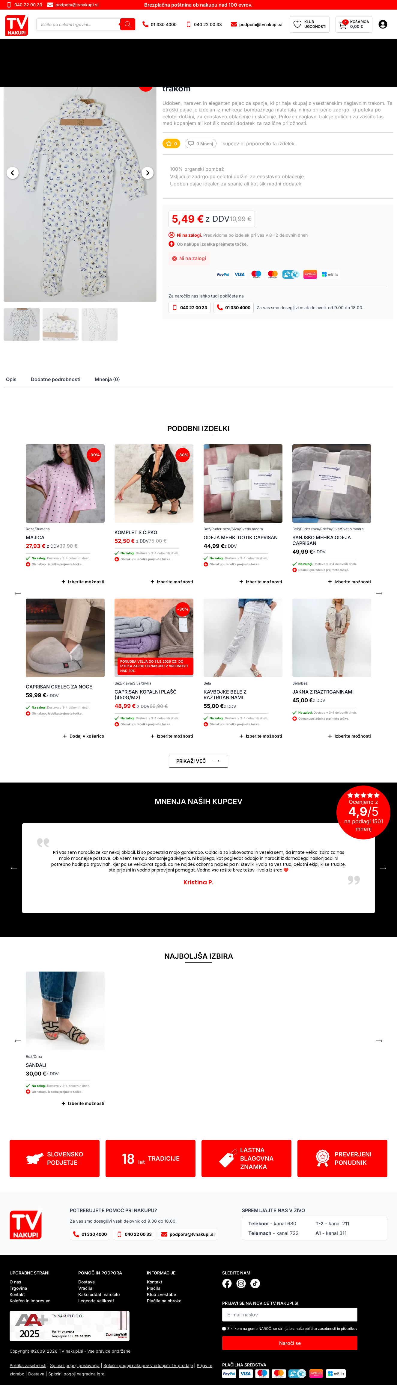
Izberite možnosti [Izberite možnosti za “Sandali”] (86, 1103)
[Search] (127, 24)
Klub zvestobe (161, 1294)
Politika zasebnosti (28, 1365)
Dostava (86, 1281)
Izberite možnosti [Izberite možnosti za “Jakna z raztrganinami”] (353, 735)
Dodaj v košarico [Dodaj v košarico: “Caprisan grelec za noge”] (87, 735)
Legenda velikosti (96, 1300)
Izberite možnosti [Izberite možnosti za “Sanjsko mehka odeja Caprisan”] (353, 581)
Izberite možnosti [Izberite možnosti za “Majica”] (86, 581)
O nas (15, 1281)
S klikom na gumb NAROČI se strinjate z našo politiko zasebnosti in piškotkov (292, 1328)
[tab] (11, 379)
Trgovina (18, 1288)
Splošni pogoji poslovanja (75, 1365)
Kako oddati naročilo (99, 1294)
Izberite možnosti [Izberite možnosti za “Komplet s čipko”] (175, 581)
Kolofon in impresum (30, 1300)
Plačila (153, 1288)
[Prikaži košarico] (354, 24)
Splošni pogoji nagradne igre (76, 1373)
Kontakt (17, 1294)
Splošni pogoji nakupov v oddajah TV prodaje (148, 1365)
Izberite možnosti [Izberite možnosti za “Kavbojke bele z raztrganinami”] (264, 735)
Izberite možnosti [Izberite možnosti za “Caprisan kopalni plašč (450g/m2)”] (175, 735)
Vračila (85, 1288)
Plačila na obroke (164, 1300)
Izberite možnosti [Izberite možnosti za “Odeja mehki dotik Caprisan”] (264, 581)
